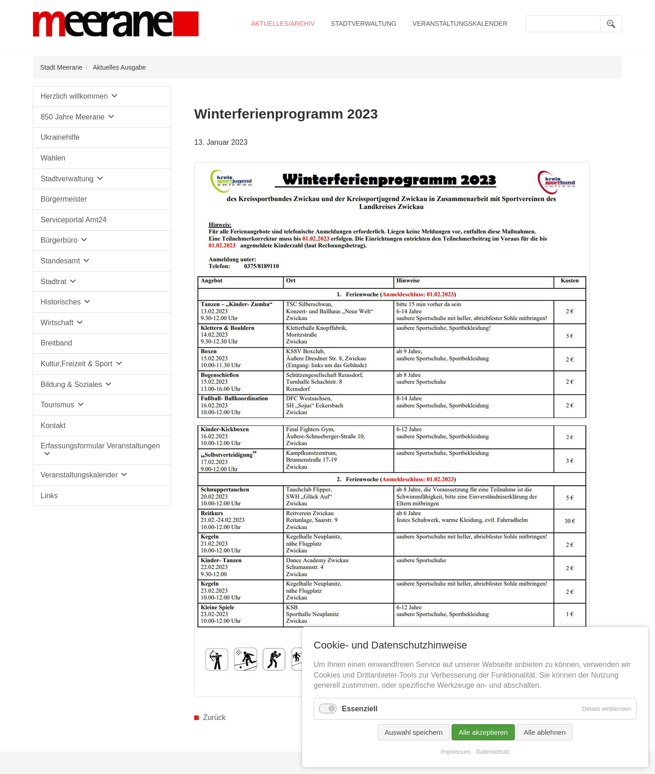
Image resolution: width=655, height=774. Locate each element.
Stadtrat (53, 282)
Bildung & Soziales (71, 384)
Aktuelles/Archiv (283, 23)
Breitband (56, 343)
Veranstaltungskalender (459, 23)
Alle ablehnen (545, 732)
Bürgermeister (64, 199)
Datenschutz (493, 751)
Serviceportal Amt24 (74, 220)
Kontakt (53, 425)
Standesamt (60, 261)
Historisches (61, 302)
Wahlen (53, 158)
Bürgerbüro (59, 240)
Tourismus (57, 405)
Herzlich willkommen (74, 96)
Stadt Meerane (61, 67)
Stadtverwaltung (363, 23)
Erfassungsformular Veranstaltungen (100, 446)
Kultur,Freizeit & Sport (77, 364)
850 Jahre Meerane (73, 117)
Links (49, 496)
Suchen (611, 23)
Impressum (455, 751)
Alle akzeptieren (483, 732)
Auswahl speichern (414, 732)
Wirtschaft (57, 323)
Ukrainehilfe (60, 137)
